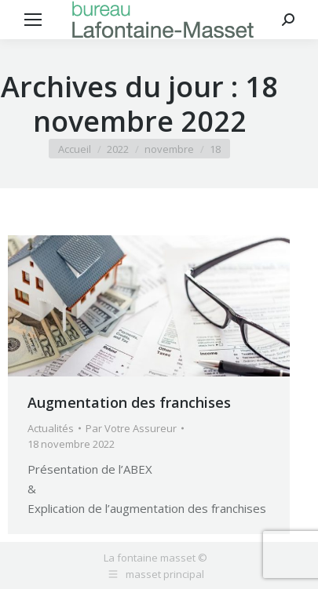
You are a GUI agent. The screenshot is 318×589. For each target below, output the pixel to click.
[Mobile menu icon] (33, 19)
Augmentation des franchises (129, 402)
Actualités (50, 428)
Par (131, 428)
